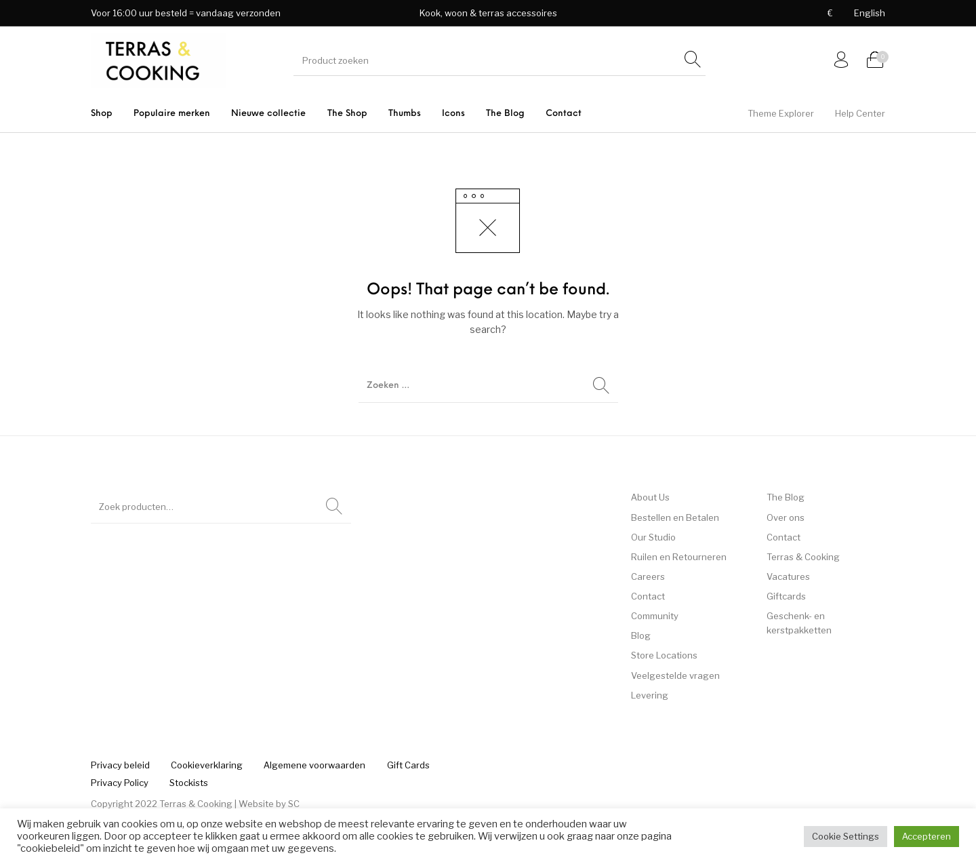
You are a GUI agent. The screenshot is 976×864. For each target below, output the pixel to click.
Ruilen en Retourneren (679, 556)
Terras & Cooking (803, 556)
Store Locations (664, 655)
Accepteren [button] (926, 836)
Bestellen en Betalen (675, 517)
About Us (650, 497)
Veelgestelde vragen (675, 675)
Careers (648, 576)
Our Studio (653, 537)
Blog (641, 635)
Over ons (786, 517)
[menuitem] (830, 13)
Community (654, 615)
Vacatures (788, 576)
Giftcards (786, 596)
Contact (648, 596)
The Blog (786, 497)
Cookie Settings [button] (845, 836)
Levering (649, 695)
